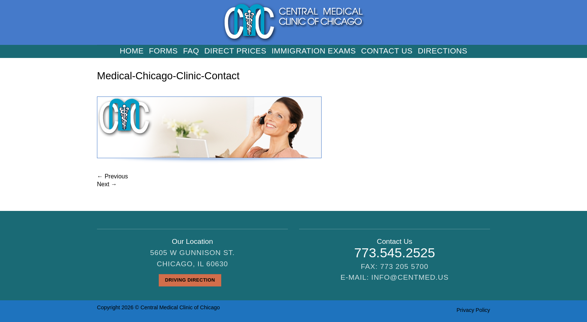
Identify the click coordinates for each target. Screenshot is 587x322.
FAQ (191, 51)
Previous (112, 176)
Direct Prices (235, 51)
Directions (442, 51)
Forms (163, 51)
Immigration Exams (313, 51)
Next (107, 184)
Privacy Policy (473, 310)
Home (132, 51)
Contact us (387, 51)
